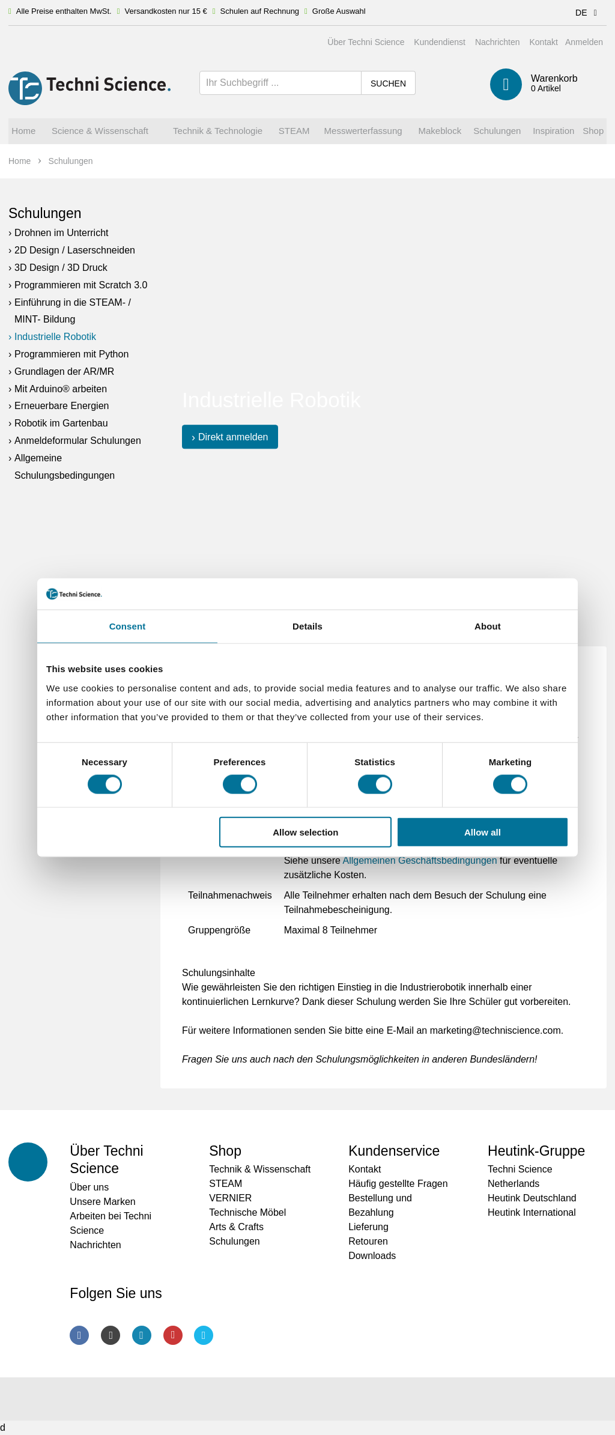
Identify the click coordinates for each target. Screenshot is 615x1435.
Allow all (482, 832)
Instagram (110, 1335)
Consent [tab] (127, 626)
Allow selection (305, 832)
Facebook (79, 1335)
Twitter (203, 1335)
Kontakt (543, 42)
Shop (225, 1151)
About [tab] (487, 626)
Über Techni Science (365, 42)
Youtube (173, 1335)
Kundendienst (439, 42)
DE (588, 12)
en (491, 860)
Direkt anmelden (233, 437)
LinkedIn (141, 1335)
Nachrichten (497, 42)
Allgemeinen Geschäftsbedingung (414, 860)
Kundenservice (394, 1151)
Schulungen (45, 213)
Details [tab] (307, 626)
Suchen (388, 83)
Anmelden (584, 42)
